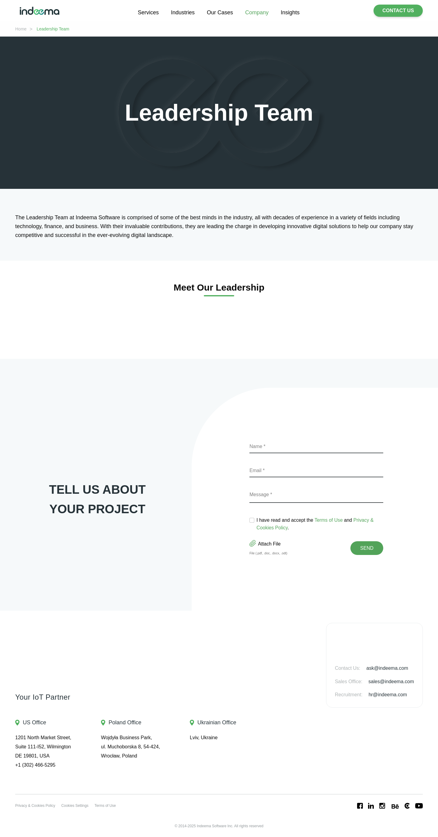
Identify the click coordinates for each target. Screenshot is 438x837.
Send (367, 548)
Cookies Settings (80, 805)
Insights (295, 12)
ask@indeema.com (386, 668)
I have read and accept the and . (319, 524)
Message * (261, 494)
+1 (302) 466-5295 (37, 764)
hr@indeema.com (387, 694)
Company (259, 12)
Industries (179, 12)
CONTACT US (398, 10)
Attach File (266, 544)
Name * (258, 446)
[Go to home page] (39, 10)
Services (142, 12)
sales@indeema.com (389, 681)
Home (21, 29)
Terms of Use (338, 520)
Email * (257, 470)
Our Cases (219, 12)
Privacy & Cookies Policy (37, 805)
